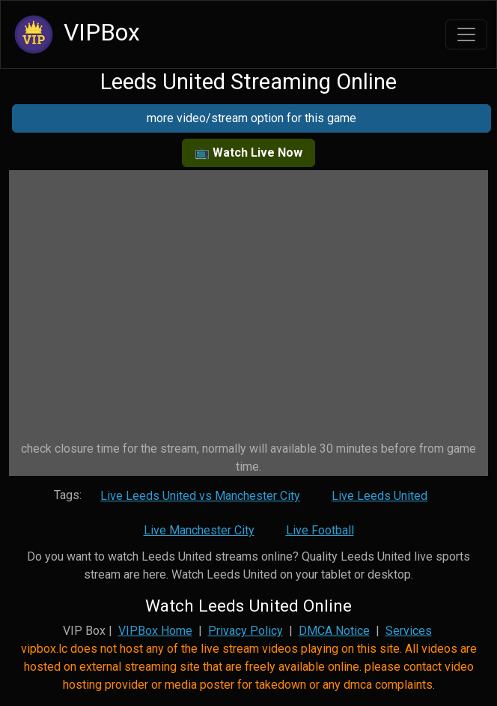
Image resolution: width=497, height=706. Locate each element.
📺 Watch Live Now (248, 152)
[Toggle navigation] (466, 34)
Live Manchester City (199, 530)
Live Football (320, 530)
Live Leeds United (379, 496)
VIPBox (75, 34)
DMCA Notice (334, 631)
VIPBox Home (155, 631)
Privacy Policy (245, 631)
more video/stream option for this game (251, 118)
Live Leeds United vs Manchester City (200, 496)
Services (408, 631)
